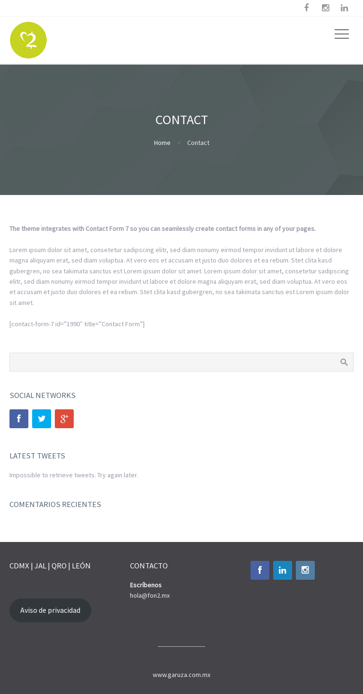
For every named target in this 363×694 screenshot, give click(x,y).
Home (162, 142)
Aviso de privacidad (50, 610)
